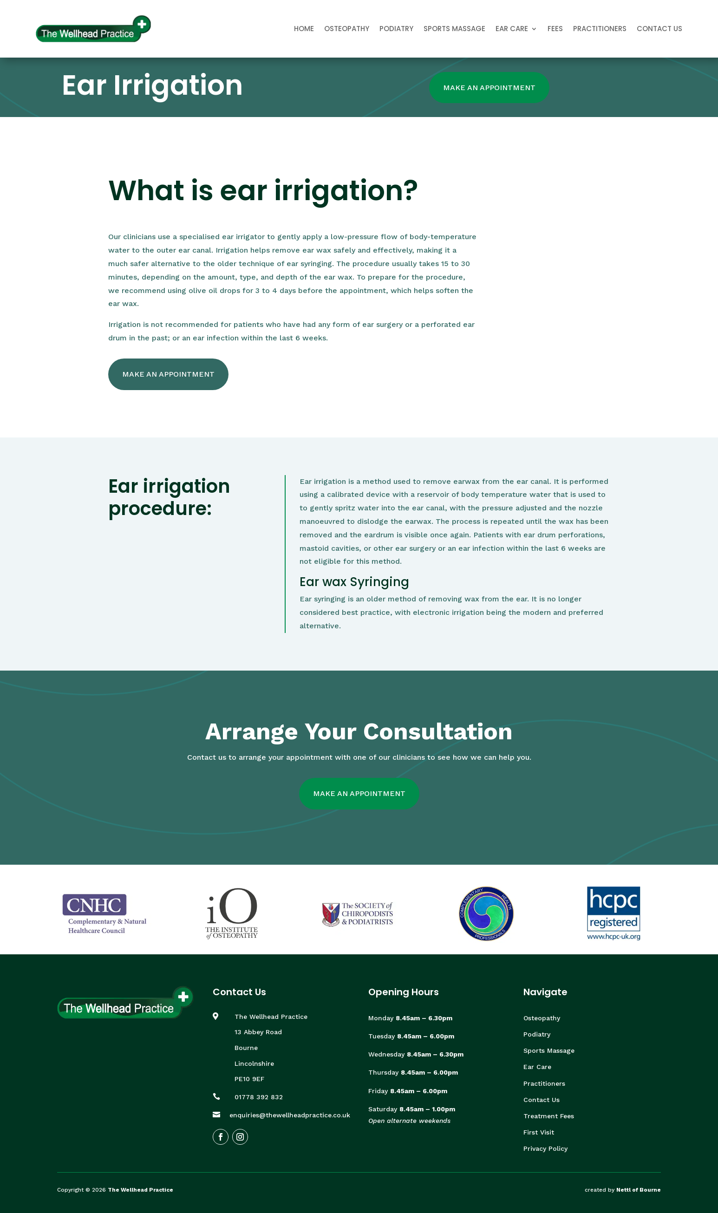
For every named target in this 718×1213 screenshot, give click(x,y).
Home (304, 28)
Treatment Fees (548, 1116)
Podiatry (396, 28)
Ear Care (512, 28)
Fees (555, 28)
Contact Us (659, 28)
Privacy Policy (545, 1148)
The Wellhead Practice (140, 1190)
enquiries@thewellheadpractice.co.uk (289, 1115)
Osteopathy (346, 28)
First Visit (538, 1132)
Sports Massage (454, 28)
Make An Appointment (489, 87)
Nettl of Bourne (638, 1190)
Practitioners (600, 28)
